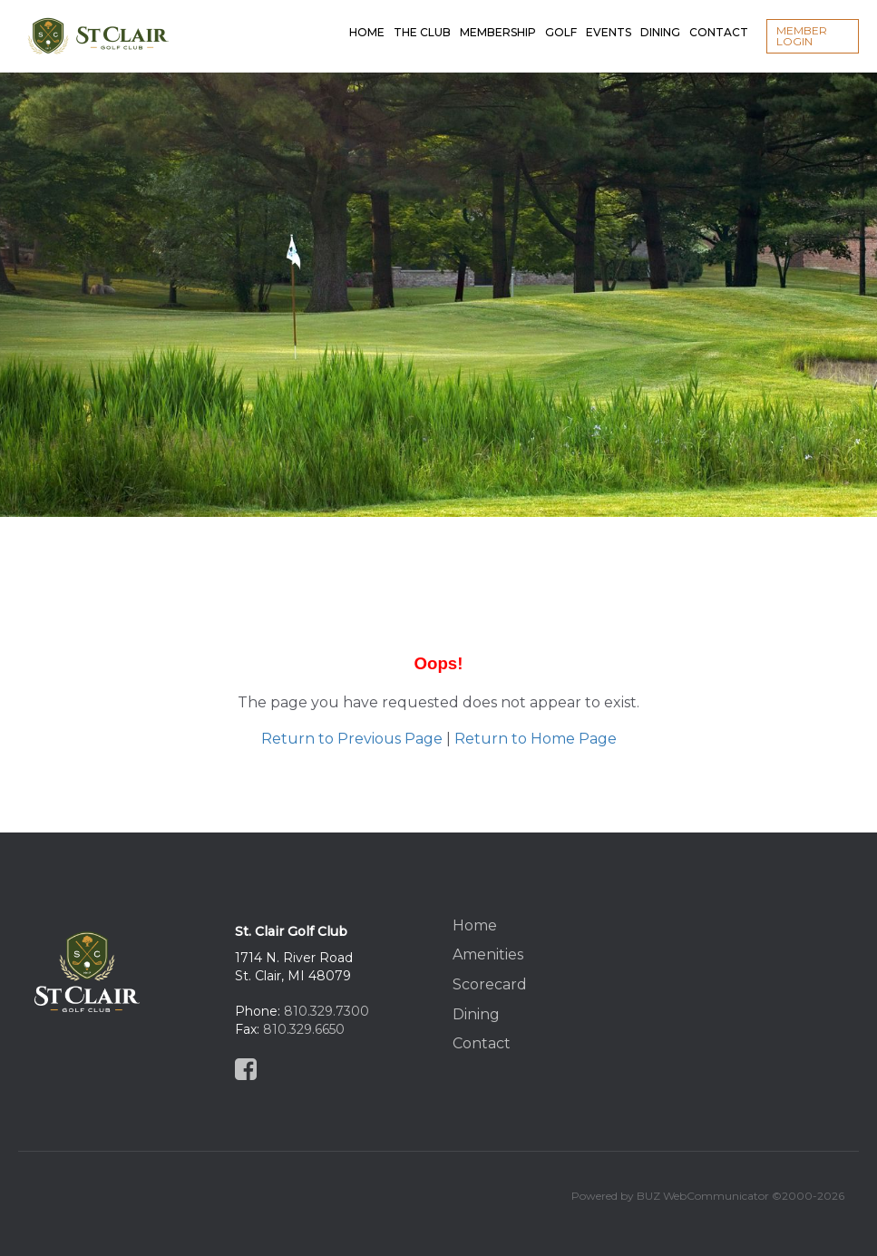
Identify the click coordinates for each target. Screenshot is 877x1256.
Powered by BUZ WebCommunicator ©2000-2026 (707, 1195)
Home (367, 17)
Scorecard (490, 984)
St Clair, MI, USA (764, 973)
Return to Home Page (535, 738)
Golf (561, 17)
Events (608, 17)
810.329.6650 (304, 1029)
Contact (718, 17)
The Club (422, 17)
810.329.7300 (326, 1011)
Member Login (801, 36)
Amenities (488, 954)
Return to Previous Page (352, 738)
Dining (660, 17)
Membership (498, 17)
